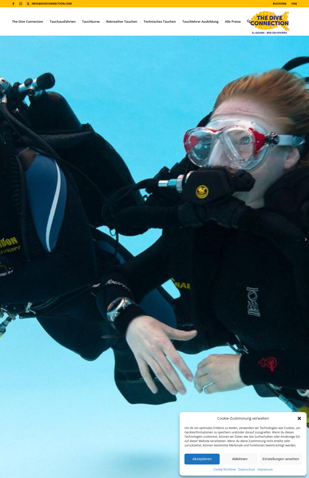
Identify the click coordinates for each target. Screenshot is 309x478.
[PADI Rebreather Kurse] (305, 239)
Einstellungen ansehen (280, 459)
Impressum (265, 469)
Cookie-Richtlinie (224, 469)
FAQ (294, 3)
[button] (299, 418)
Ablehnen (239, 459)
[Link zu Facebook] (13, 3)
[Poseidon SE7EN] (3, 239)
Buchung (279, 3)
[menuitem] (279, 3)
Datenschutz (246, 469)
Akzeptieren (201, 459)
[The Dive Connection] (270, 21)
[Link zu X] (28, 3)
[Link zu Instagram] (20, 3)
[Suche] (248, 21)
